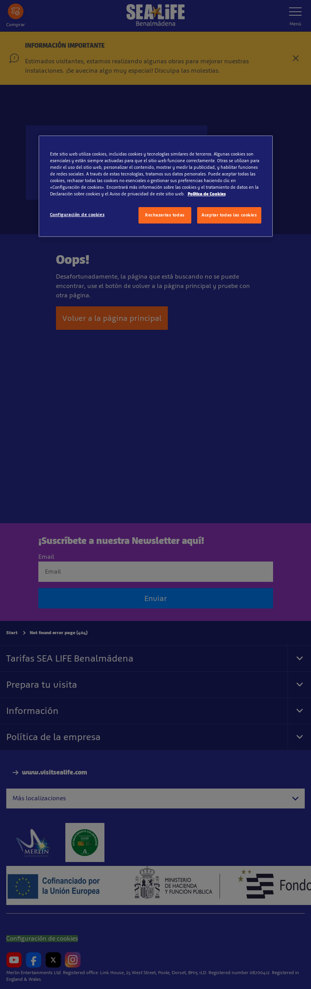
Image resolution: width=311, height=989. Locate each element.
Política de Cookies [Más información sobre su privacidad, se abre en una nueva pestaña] (207, 194)
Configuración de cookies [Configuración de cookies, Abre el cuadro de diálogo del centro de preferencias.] (77, 214)
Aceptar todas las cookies (229, 215)
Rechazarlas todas (165, 215)
